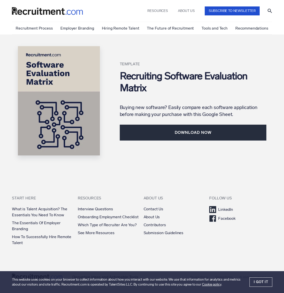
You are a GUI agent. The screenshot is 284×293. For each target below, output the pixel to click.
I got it (261, 282)
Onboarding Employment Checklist (108, 217)
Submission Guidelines (164, 232)
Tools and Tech (215, 28)
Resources (157, 11)
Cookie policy (211, 284)
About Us (152, 217)
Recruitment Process (34, 28)
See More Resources (96, 232)
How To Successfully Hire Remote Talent (41, 239)
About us (186, 11)
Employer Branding (77, 28)
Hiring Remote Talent (120, 28)
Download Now (193, 132)
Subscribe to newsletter (232, 11)
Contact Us (153, 209)
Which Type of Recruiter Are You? (107, 224)
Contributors (155, 224)
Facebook (222, 218)
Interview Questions (95, 209)
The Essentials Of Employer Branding (36, 225)
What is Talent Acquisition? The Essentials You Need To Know (39, 212)
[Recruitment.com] (47, 11)
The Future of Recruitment (170, 28)
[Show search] (270, 10)
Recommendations (251, 28)
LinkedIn (221, 209)
